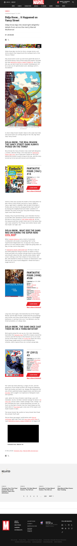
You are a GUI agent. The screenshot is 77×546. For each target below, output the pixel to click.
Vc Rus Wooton (36, 299)
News (13, 6)
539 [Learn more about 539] (26, 250)
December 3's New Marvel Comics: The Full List (47, 489)
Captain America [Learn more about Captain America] (14, 239)
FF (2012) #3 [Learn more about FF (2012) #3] (27, 338)
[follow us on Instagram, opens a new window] (69, 525)
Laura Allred (35, 370)
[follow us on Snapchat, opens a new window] (65, 529)
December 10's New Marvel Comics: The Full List (28, 489)
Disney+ (29, 523)
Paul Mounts (35, 293)
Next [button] (50, 496)
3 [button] (30, 496)
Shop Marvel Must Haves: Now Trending (65, 489)
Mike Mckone (36, 298)
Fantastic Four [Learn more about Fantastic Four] (18, 335)
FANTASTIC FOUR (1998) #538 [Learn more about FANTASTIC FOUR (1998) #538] (15, 250)
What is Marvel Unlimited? (34, 191)
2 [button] (27, 496)
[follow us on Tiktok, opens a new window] (62, 532)
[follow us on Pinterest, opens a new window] (69, 528)
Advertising (31, 521)
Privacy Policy (22, 539)
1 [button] (23, 496)
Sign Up (13, 2)
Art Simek (34, 183)
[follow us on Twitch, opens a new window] (72, 529)
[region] (23, 433)
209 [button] (45, 496)
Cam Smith (33, 295)
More (63, 6)
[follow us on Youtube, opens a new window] (62, 528)
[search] (73, 2)
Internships (18, 530)
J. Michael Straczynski (31, 285)
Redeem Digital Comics (29, 530)
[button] (6, 40)
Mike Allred (37, 360)
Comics (20, 6)
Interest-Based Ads (48, 542)
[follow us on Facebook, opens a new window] (62, 525)
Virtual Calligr (35, 366)
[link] (10, 485)
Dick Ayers (33, 181)
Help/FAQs (17, 525)
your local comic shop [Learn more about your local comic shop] (31, 419)
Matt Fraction (34, 367)
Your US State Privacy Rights (35, 539)
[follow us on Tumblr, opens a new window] (71, 525)
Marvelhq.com (32, 526)
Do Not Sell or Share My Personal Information (55, 539)
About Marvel (16, 522)
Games (51, 6)
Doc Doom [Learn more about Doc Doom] (17, 407)
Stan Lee (33, 179)
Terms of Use (14, 539)
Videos (57, 6)
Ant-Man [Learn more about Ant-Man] (7, 393)
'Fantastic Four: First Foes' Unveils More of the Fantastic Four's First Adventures (10, 491)
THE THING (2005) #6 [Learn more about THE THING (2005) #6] (28, 219)
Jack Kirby (35, 180)
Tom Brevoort (34, 368)
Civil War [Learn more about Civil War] (10, 235)
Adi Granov (37, 290)
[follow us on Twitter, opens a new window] (65, 525)
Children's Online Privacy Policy (23, 542)
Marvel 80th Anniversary (30, 451)
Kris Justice (35, 296)
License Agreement (37, 542)
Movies (36, 6)
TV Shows (43, 6)
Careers (17, 527)
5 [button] (37, 496)
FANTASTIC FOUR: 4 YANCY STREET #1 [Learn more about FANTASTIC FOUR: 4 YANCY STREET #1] (21, 62)
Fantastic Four (18, 451)
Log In (8, 2)
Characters (28, 6)
